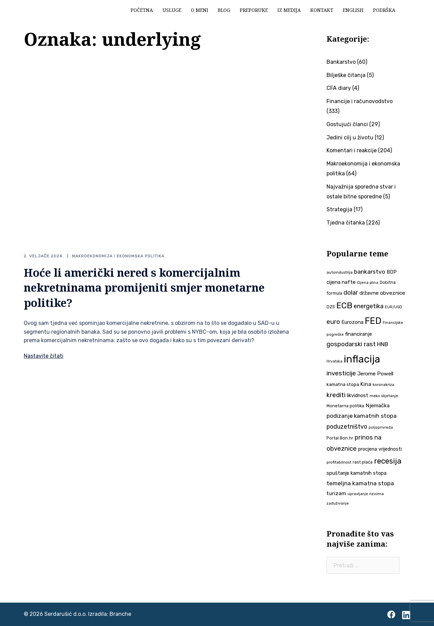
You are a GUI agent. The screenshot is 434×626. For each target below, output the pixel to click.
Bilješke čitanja (346, 75)
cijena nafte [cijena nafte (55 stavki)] (341, 282)
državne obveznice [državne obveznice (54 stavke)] (382, 293)
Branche (120, 614)
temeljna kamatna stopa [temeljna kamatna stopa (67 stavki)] (360, 483)
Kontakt (321, 10)
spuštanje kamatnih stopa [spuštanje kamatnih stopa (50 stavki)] (357, 473)
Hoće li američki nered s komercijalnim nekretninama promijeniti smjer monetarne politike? (144, 287)
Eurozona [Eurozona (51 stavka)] (352, 322)
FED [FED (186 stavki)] (373, 320)
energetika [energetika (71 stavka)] (368, 306)
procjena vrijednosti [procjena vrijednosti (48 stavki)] (380, 449)
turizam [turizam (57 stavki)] (336, 493)
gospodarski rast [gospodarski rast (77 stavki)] (351, 344)
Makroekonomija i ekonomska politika (118, 256)
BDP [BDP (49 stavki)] (392, 272)
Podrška (384, 10)
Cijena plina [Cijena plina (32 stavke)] (367, 282)
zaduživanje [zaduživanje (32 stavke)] (338, 503)
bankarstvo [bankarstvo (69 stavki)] (369, 271)
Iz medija (289, 10)
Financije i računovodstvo (360, 101)
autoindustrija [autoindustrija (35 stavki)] (340, 272)
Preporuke (254, 10)
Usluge (171, 10)
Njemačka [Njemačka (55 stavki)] (378, 405)
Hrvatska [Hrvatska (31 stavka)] (334, 361)
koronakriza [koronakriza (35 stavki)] (383, 384)
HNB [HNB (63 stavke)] (382, 344)
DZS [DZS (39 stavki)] (331, 306)
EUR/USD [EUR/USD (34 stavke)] (393, 307)
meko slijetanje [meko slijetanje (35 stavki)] (384, 395)
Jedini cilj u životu (350, 137)
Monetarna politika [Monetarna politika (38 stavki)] (345, 405)
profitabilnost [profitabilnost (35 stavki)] (339, 462)
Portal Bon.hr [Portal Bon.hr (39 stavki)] (340, 438)
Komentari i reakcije (352, 150)
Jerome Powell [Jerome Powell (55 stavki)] (375, 373)
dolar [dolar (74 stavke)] (350, 292)
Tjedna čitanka (346, 222)
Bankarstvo (341, 62)
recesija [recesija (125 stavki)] (387, 461)
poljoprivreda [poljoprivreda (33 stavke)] (381, 427)
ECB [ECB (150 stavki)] (344, 305)
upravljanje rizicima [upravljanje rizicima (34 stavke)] (366, 493)
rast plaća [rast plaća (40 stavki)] (363, 462)
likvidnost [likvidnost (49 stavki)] (357, 395)
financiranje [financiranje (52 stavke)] (358, 334)
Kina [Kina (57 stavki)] (365, 384)
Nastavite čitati (43, 356)
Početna (142, 10)
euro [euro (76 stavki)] (333, 322)
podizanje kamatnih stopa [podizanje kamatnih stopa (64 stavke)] (362, 415)
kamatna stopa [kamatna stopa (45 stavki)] (343, 384)
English (353, 10)
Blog (224, 10)
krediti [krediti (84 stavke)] (336, 395)
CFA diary (339, 88)
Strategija (339, 209)
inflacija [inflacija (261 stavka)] (362, 359)
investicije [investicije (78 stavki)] (341, 373)
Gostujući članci (347, 124)
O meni (199, 10)
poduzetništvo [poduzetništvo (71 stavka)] (347, 426)
